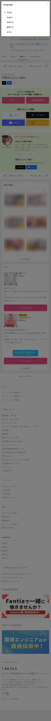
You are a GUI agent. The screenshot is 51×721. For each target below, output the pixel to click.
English (9, 17)
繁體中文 (10, 27)
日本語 (9, 12)
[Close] (47, 4)
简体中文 (10, 22)
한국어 (9, 32)
